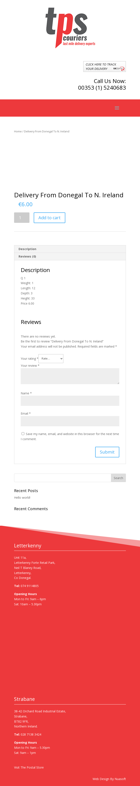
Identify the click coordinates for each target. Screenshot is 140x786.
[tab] (70, 249)
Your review (30, 366)
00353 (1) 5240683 (102, 87)
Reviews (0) (27, 256)
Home (18, 131)
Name (26, 393)
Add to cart (49, 217)
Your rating (29, 358)
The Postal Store (32, 767)
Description (27, 249)
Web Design (101, 779)
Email (26, 413)
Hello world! (22, 497)
